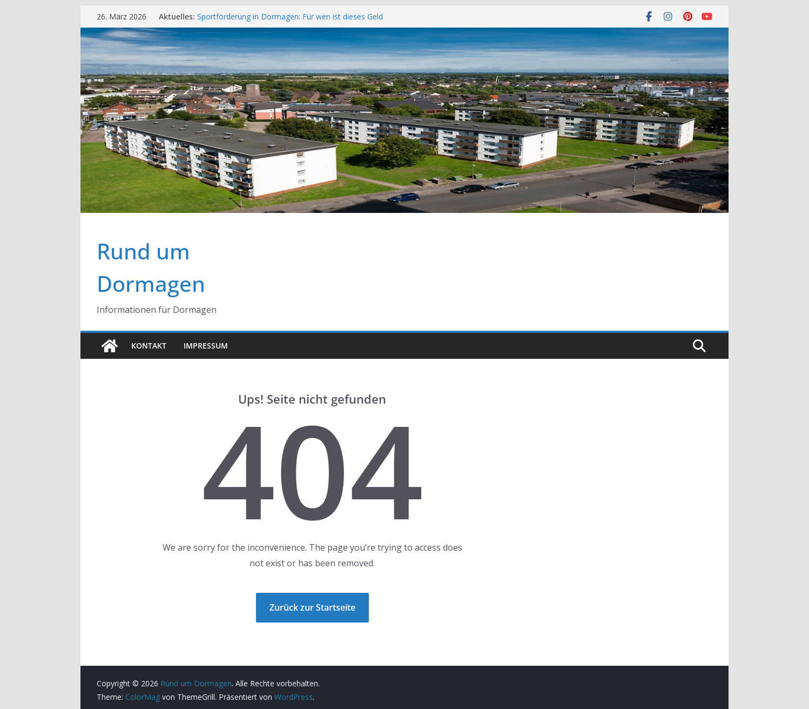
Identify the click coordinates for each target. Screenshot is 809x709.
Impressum (206, 345)
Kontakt (148, 345)
